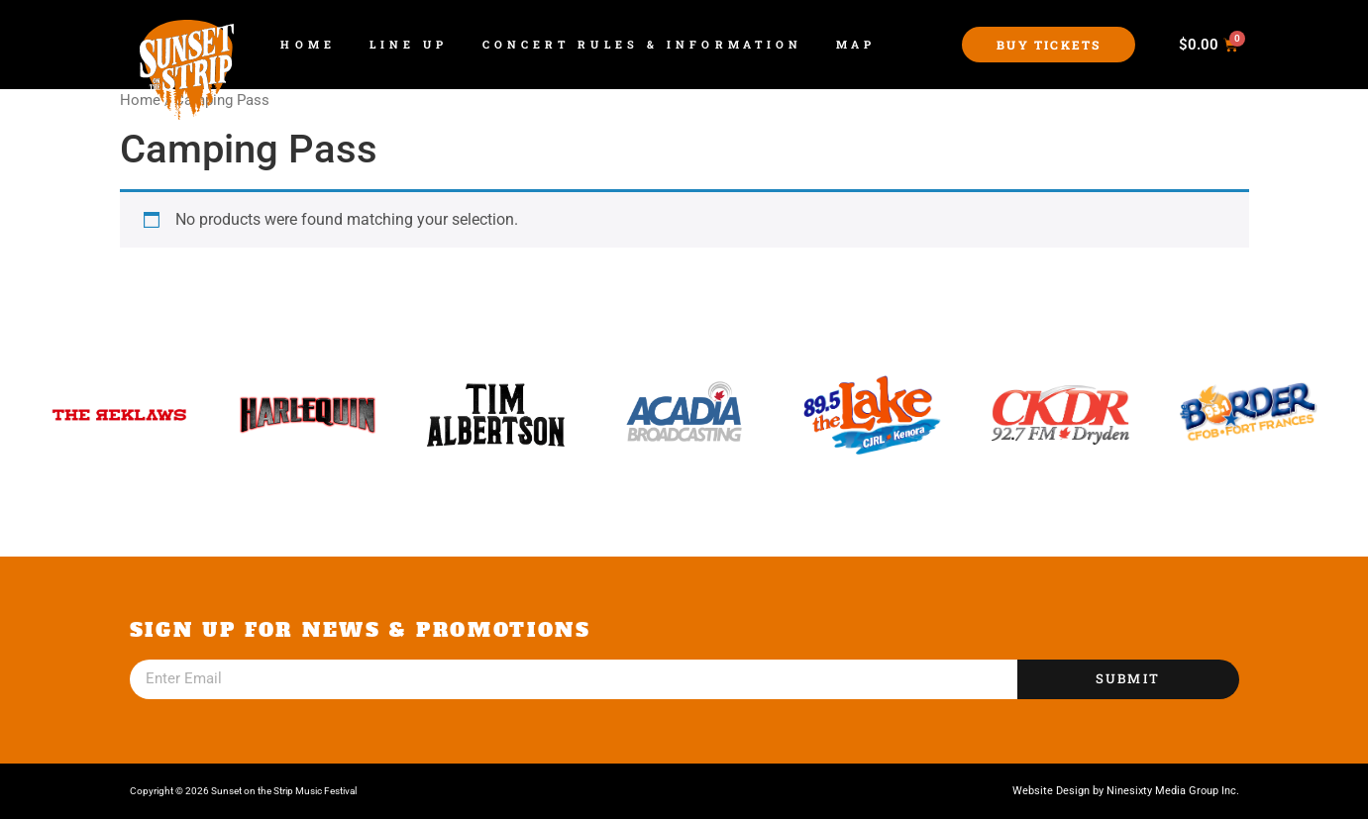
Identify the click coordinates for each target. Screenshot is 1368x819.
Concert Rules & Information (642, 44)
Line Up (409, 44)
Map (856, 44)
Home (307, 44)
